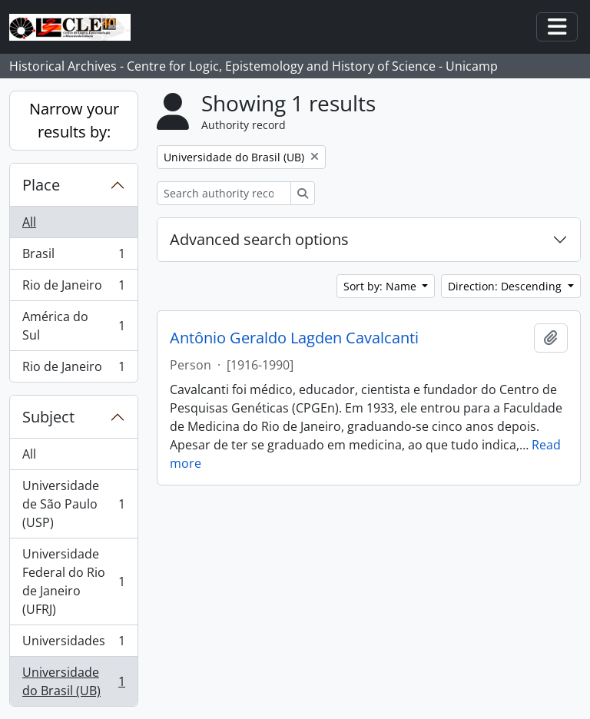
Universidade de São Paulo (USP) (73, 504)
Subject (48, 416)
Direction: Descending (506, 286)
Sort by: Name (381, 286)
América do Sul (73, 325)
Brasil (73, 257)
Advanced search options (259, 239)
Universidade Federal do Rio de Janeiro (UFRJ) (73, 581)
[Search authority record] (224, 193)
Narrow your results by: (74, 120)
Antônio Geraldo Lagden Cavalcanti (294, 338)
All (29, 222)
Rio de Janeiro (73, 288)
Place (41, 184)
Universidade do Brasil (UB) (73, 681)
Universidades (73, 644)
